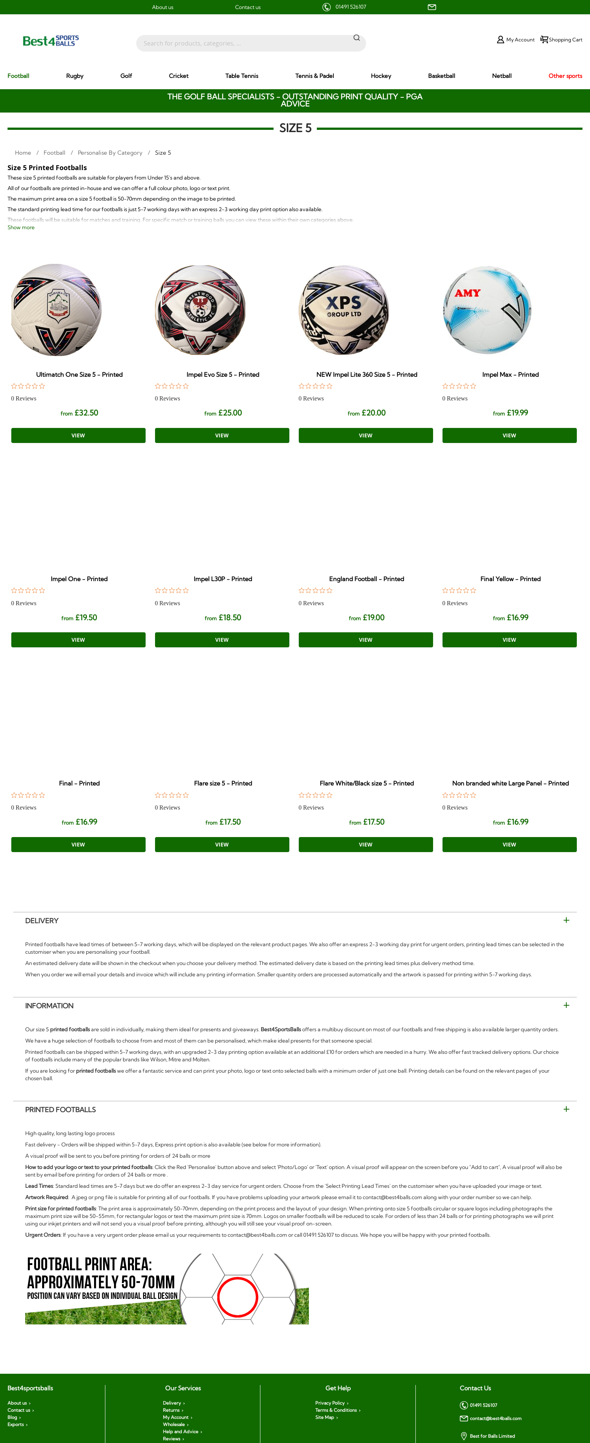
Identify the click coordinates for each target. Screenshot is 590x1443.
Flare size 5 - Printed (223, 783)
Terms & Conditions (336, 1410)
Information (49, 1006)
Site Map (324, 1417)
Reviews (171, 1438)
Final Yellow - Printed (511, 579)
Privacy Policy (330, 1403)
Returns (171, 1410)
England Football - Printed (366, 579)
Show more (21, 227)
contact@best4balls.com (491, 1418)
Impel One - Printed (79, 579)
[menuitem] (18, 76)
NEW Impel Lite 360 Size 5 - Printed (366, 374)
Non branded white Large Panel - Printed (510, 783)
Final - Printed (79, 783)
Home (24, 152)
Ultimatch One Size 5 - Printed (79, 374)
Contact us (248, 7)
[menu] (295, 76)
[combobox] (251, 39)
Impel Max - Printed (510, 374)
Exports (16, 1424)
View (78, 435)
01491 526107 (351, 6)
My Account (176, 1417)
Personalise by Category (111, 152)
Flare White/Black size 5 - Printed (367, 783)
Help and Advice (180, 1431)
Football (55, 152)
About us (162, 7)
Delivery (41, 920)
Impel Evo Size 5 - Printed (223, 374)
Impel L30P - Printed (223, 579)
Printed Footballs (60, 1109)
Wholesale (174, 1424)
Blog (12, 1417)
